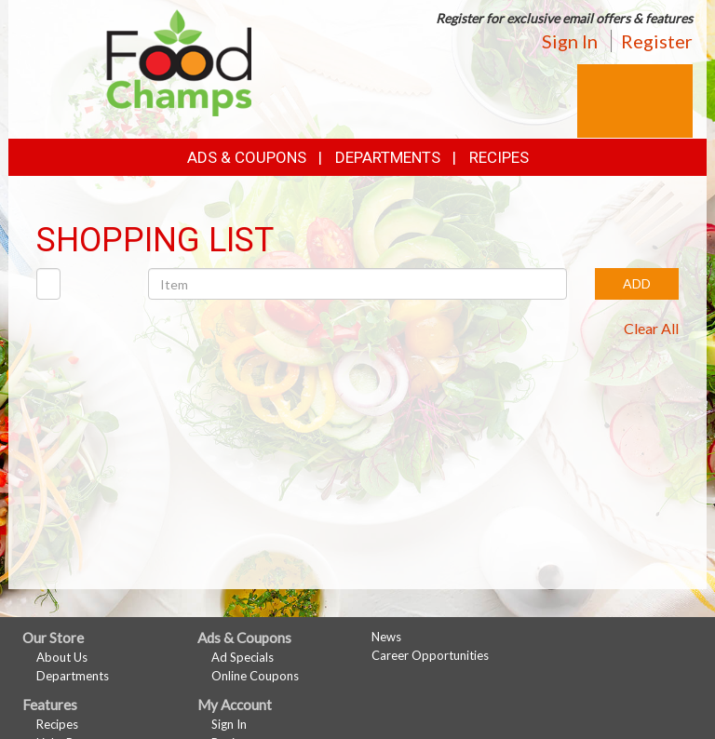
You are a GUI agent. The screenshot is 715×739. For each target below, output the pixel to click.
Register (657, 41)
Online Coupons (255, 675)
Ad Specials (242, 657)
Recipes (499, 157)
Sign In (570, 41)
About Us (62, 657)
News (386, 636)
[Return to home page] (179, 61)
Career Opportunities (430, 655)
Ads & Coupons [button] (246, 157)
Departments (72, 675)
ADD (637, 283)
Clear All (651, 328)
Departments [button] (387, 157)
